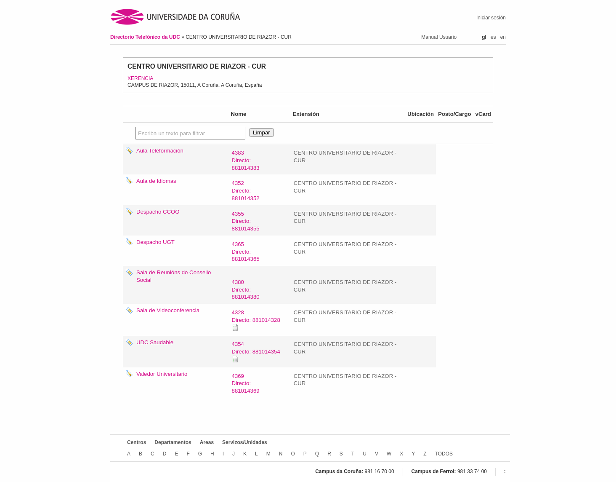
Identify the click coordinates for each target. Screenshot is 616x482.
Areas (207, 442)
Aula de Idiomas (156, 181)
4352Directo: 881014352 (246, 190)
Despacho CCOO (158, 212)
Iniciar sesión (491, 18)
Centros (136, 442)
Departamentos (172, 442)
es (493, 37)
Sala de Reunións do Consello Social (173, 276)
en (503, 37)
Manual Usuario (439, 37)
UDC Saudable (154, 342)
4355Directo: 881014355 (246, 221)
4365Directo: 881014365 (246, 251)
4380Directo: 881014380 (246, 289)
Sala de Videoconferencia (167, 310)
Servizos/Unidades (244, 442)
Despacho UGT (155, 242)
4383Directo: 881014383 (246, 160)
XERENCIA (140, 78)
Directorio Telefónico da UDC (145, 37)
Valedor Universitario (161, 374)
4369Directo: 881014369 (246, 383)
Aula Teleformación (159, 150)
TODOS (444, 454)
